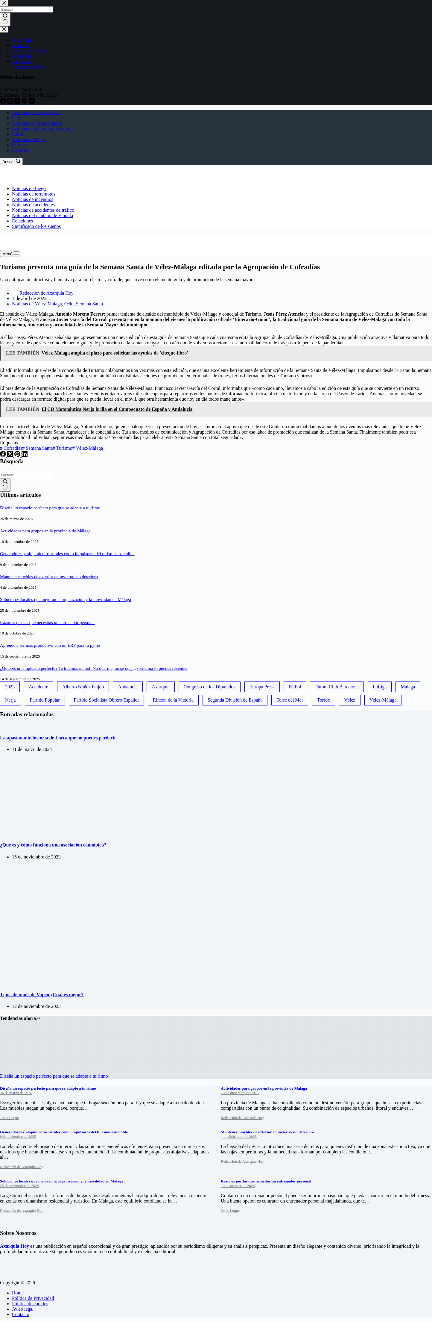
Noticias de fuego (29, 188)
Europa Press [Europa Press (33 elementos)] (262, 686)
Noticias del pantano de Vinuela (42, 215)
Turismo (62, 448)
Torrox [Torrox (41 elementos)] (323, 699)
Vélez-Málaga (87, 448)
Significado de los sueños (36, 226)
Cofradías (11, 448)
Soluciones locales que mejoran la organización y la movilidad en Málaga (65, 599)
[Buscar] (11, 161)
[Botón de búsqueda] (5, 485)
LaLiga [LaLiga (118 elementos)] (380, 686)
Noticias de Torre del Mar (36, 112)
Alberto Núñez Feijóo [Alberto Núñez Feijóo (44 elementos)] (83, 686)
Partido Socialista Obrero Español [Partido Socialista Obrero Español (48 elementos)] (106, 699)
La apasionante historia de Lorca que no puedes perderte (58, 737)
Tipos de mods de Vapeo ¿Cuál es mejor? (41, 994)
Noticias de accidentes (33, 204)
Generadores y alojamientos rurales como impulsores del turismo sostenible (67, 553)
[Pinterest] (18, 455)
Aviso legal (23, 1309)
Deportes (20, 150)
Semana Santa (89, 303)
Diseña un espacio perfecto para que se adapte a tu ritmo (50, 507)
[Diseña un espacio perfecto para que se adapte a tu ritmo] (22, 1070)
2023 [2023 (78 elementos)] (10, 686)
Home (18, 1292)
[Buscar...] (26, 475)
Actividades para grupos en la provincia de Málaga (45, 531)
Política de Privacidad (33, 1298)
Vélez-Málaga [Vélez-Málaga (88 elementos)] (383, 699)
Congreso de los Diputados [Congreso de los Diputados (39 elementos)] (209, 686)
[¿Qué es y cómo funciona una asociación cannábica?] (60, 833)
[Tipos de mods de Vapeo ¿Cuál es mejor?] (90, 982)
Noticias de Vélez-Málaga (37, 123)
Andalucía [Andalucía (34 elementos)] (128, 686)
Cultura (19, 144)
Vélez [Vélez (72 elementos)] (349, 699)
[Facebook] (3, 455)
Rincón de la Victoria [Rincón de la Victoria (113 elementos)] (173, 699)
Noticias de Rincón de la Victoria (43, 128)
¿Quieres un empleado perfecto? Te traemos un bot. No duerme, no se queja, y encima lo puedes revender (94, 668)
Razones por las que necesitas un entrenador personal (47, 622)
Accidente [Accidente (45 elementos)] (38, 686)
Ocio (16, 117)
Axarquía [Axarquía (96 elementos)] (161, 686)
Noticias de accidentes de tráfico (43, 210)
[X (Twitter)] (10, 455)
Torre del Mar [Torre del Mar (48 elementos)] (289, 699)
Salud (17, 134)
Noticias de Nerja (28, 139)
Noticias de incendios (32, 199)
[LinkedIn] (25, 455)
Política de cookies (30, 1303)
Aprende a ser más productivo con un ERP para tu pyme (50, 645)
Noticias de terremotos (33, 193)
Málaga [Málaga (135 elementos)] (408, 686)
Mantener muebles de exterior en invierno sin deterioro (49, 576)
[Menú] (10, 253)
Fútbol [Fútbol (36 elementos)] (295, 686)
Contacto (20, 1314)
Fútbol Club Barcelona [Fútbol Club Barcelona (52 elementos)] (337, 686)
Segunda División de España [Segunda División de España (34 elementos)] (235, 699)
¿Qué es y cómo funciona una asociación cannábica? (53, 844)
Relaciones (22, 220)
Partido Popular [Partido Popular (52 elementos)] (45, 699)
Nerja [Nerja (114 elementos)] (10, 699)
